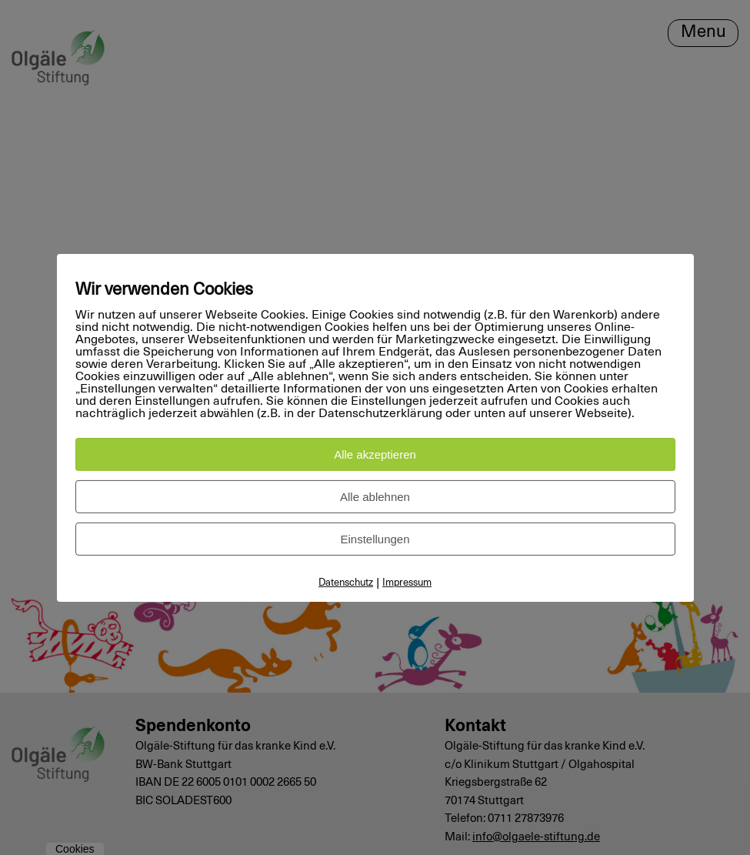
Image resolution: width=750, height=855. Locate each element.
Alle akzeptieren (375, 454)
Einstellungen (374, 539)
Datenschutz (345, 583)
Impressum (407, 583)
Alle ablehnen (375, 496)
